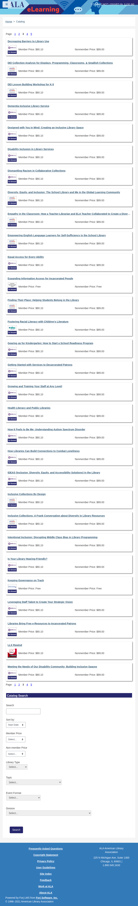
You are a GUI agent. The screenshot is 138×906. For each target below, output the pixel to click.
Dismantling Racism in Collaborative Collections (37, 170)
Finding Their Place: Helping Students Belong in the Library (43, 300)
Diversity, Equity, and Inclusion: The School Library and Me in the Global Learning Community (64, 192)
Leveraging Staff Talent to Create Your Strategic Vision (40, 602)
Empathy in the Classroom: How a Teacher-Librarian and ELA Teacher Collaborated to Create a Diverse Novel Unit (69, 213)
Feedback (46, 880)
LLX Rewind (15, 645)
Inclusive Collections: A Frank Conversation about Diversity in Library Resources (56, 515)
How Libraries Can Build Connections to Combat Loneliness (44, 451)
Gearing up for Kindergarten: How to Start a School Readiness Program (50, 343)
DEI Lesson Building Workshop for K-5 (31, 84)
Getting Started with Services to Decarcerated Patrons (40, 364)
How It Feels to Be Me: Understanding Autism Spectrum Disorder (46, 429)
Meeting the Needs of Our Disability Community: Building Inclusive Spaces (52, 666)
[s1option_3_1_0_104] (16, 725)
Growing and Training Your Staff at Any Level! (35, 386)
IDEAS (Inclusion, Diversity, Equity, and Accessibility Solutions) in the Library (54, 472)
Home (8, 21)
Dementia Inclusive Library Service (28, 106)
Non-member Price (16, 747)
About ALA (45, 892)
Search (10, 705)
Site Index (46, 873)
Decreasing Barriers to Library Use (28, 41)
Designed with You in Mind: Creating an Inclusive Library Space (46, 127)
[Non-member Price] (15, 754)
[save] (16, 830)
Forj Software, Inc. (47, 897)
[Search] (23, 711)
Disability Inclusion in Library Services (31, 149)
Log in (129, 4)
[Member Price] (15, 739)
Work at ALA (45, 886)
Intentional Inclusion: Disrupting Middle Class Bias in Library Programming (53, 537)
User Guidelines (45, 867)
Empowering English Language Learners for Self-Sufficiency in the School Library (57, 235)
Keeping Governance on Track (26, 580)
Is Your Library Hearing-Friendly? (27, 558)
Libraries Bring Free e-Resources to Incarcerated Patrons (42, 623)
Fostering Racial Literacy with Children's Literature (38, 321)
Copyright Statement (45, 855)
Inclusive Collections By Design (27, 494)
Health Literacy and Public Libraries (29, 407)
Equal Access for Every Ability (26, 257)
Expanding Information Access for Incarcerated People (40, 278)
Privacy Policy (45, 861)
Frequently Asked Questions (46, 848)
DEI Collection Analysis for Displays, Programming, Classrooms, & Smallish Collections (60, 62)
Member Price (14, 733)
